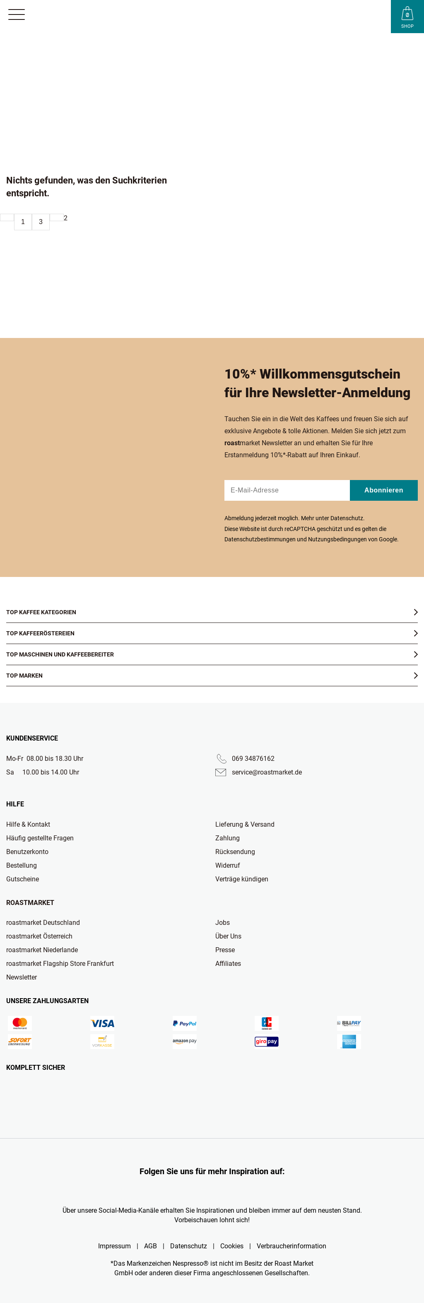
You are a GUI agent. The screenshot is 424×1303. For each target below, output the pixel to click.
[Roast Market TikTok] (191, 1191)
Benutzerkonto (27, 852)
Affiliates (228, 964)
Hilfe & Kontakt (28, 824)
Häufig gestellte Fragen (40, 838)
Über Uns (228, 936)
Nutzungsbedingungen (337, 539)
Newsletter (21, 977)
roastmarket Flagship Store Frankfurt (60, 964)
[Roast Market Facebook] (232, 1191)
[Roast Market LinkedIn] (253, 1191)
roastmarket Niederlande (42, 950)
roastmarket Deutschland (43, 923)
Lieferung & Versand (245, 824)
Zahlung (227, 838)
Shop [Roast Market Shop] (407, 26)
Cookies (231, 1246)
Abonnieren (383, 490)
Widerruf (227, 865)
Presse (225, 950)
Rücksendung (235, 852)
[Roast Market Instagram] (170, 1191)
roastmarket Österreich (39, 936)
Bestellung (21, 865)
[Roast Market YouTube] (212, 1191)
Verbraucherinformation (291, 1246)
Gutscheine (22, 879)
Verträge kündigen (241, 879)
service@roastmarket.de (267, 772)
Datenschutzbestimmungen (260, 539)
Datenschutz (346, 518)
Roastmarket (30, 903)
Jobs (222, 923)
